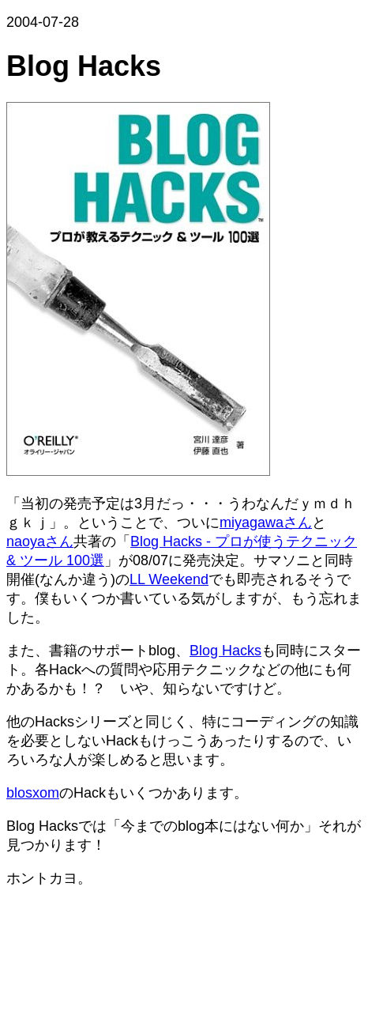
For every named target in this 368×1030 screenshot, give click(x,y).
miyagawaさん (266, 522)
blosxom (32, 793)
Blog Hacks (225, 650)
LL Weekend (169, 579)
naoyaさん (39, 541)
